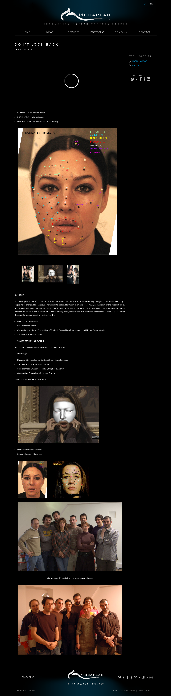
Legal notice (22, 691)
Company (121, 32)
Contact (145, 32)
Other (134, 65)
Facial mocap (138, 61)
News (50, 32)
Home (26, 32)
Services (73, 32)
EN (145, 3)
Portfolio (97, 32)
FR (151, 3)
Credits (32, 691)
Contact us (28, 677)
